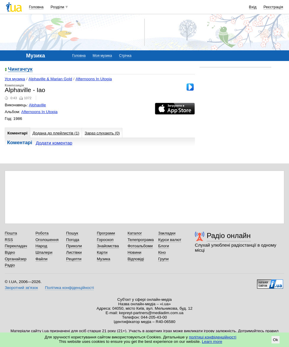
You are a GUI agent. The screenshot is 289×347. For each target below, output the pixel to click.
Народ (41, 246)
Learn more (212, 341)
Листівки (74, 252)
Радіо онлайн (229, 236)
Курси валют (169, 239)
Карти (102, 252)
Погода (72, 239)
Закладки (166, 233)
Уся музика (15, 79)
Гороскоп (105, 239)
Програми (106, 233)
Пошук (72, 233)
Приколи (74, 246)
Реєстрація (273, 7)
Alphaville (37, 105)
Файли (42, 259)
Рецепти (73, 259)
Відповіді (136, 259)
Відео (10, 252)
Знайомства (108, 246)
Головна (36, 7)
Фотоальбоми (140, 246)
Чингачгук (20, 69)
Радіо (10, 265)
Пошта (11, 233)
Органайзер (15, 259)
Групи (163, 259)
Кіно (162, 252)
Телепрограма (141, 239)
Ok (275, 340)
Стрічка (125, 56)
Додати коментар (54, 142)
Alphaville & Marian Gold (50, 79)
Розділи (57, 7)
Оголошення (47, 239)
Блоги (163, 246)
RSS (9, 239)
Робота (42, 233)
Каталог (135, 233)
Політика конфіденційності (69, 287)
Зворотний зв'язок (21, 287)
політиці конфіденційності (212, 337)
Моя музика (102, 56)
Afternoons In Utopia (94, 79)
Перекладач (16, 246)
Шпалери (44, 252)
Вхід (253, 7)
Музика (103, 259)
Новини (135, 252)
